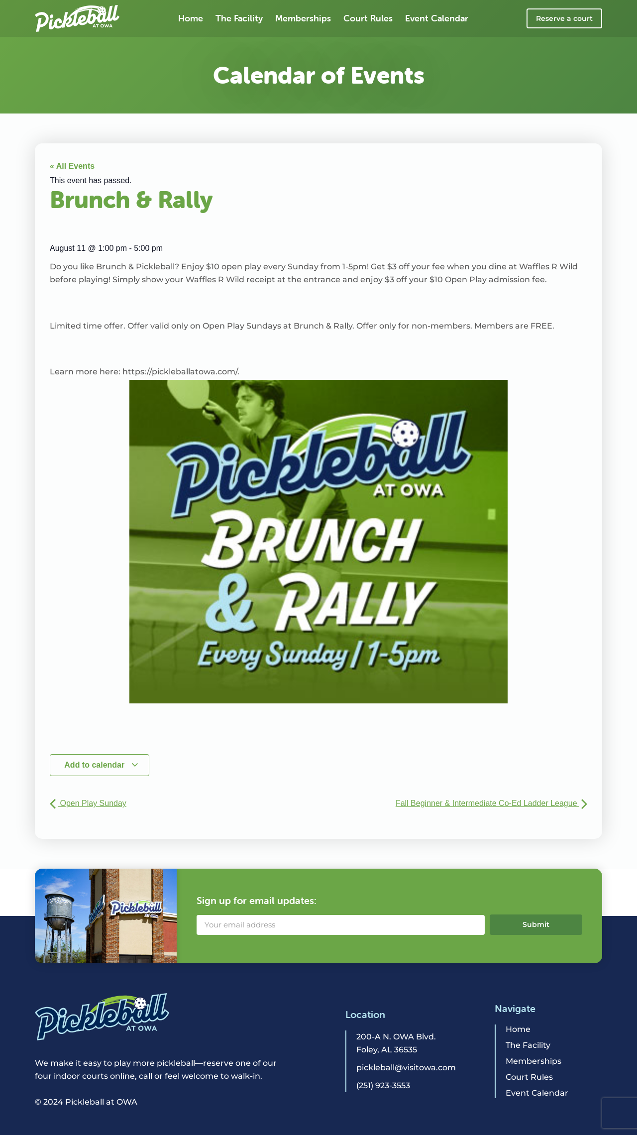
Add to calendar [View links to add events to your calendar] (101, 765)
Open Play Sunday (88, 803)
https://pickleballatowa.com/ (179, 371)
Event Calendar (436, 18)
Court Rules (368, 18)
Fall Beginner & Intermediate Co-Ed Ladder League (491, 803)
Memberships (303, 18)
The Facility (239, 18)
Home (190, 18)
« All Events (72, 166)
